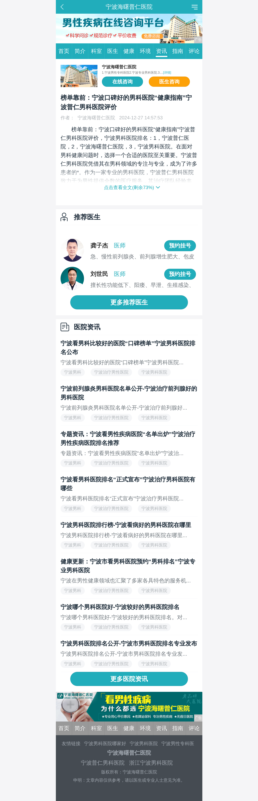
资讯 (163, 51)
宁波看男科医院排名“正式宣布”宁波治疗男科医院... (122, 499)
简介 (81, 51)
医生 (114, 51)
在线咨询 (122, 82)
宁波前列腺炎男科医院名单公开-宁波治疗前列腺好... (124, 408)
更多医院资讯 (129, 678)
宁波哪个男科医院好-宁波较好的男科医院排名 (120, 607)
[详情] (167, 72)
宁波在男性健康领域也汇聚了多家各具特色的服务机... (126, 581)
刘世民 (99, 274)
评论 (194, 51)
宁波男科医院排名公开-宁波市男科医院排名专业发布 (129, 643)
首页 (65, 51)
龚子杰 (99, 245)
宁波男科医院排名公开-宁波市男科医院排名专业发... (124, 654)
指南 (179, 51)
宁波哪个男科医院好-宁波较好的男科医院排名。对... (124, 617)
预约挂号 (180, 246)
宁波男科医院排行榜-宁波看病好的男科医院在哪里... (124, 535)
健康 (130, 51)
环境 (147, 51)
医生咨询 (169, 82)
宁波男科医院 (144, 743)
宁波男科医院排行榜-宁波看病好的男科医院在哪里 (126, 525)
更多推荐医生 (129, 302)
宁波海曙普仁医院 (119, 66)
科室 (98, 51)
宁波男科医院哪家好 (105, 743)
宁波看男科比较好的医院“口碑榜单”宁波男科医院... (122, 362)
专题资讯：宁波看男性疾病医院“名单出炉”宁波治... (122, 453)
